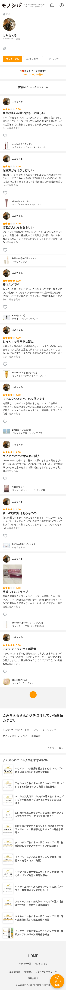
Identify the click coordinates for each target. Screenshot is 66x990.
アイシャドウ (9, 736)
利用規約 (28, 971)
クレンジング (49, 730)
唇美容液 (35, 736)
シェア (53, 59)
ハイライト (24, 736)
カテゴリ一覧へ (55, 748)
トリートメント (32, 730)
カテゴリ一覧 (25, 963)
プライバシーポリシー (46, 971)
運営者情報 (15, 971)
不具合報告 (33, 978)
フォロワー (33, 59)
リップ (6, 730)
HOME (33, 956)
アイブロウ (17, 730)
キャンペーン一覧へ (33, 74)
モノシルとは (41, 963)
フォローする (12, 59)
